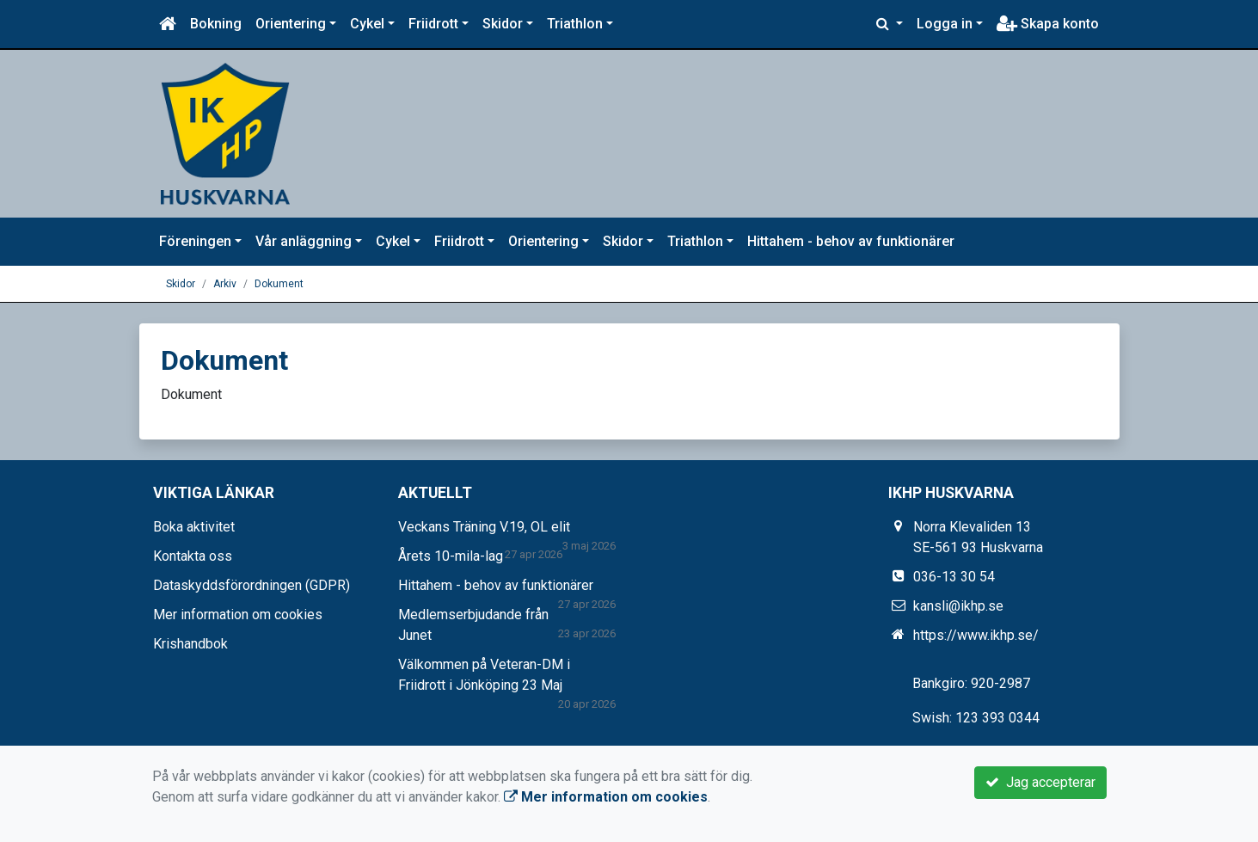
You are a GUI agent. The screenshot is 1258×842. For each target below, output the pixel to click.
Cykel (367, 23)
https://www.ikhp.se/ (976, 635)
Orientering (290, 23)
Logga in (945, 23)
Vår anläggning (303, 241)
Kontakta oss (192, 556)
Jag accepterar (1040, 782)
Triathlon (575, 23)
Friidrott (433, 23)
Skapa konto (1048, 23)
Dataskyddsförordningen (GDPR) (251, 585)
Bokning (216, 23)
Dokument (279, 284)
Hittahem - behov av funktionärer (850, 241)
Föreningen (195, 241)
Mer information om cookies (237, 614)
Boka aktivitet (194, 527)
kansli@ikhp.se (958, 606)
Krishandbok (190, 644)
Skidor (502, 23)
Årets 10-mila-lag (450, 556)
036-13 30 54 (954, 577)
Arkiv (224, 284)
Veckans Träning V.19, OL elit (484, 527)
